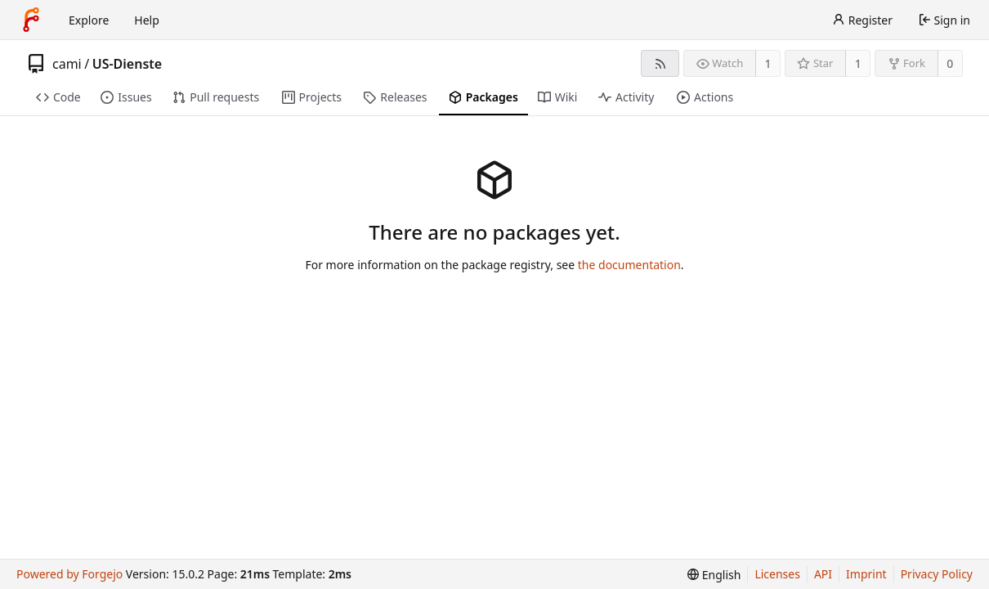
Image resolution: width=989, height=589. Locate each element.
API (823, 574)
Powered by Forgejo (69, 574)
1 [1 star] (858, 63)
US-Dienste (127, 64)
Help (146, 20)
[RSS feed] (660, 63)
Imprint (866, 574)
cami (67, 64)
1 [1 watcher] (768, 63)
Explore (89, 20)
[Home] (31, 19)
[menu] (714, 574)
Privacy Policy (937, 574)
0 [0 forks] (949, 63)
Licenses (777, 574)
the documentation (629, 264)
